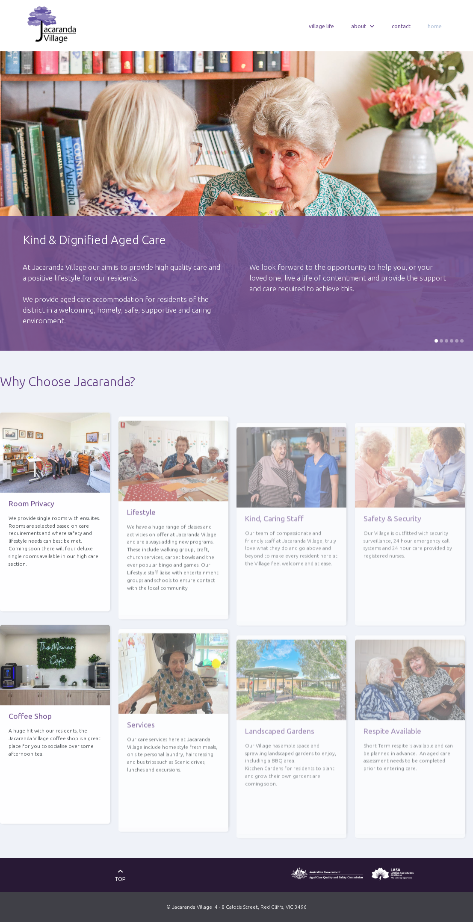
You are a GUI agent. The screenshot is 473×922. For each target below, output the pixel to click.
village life (321, 26)
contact (401, 26)
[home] (51, 24)
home (435, 26)
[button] (363, 26)
